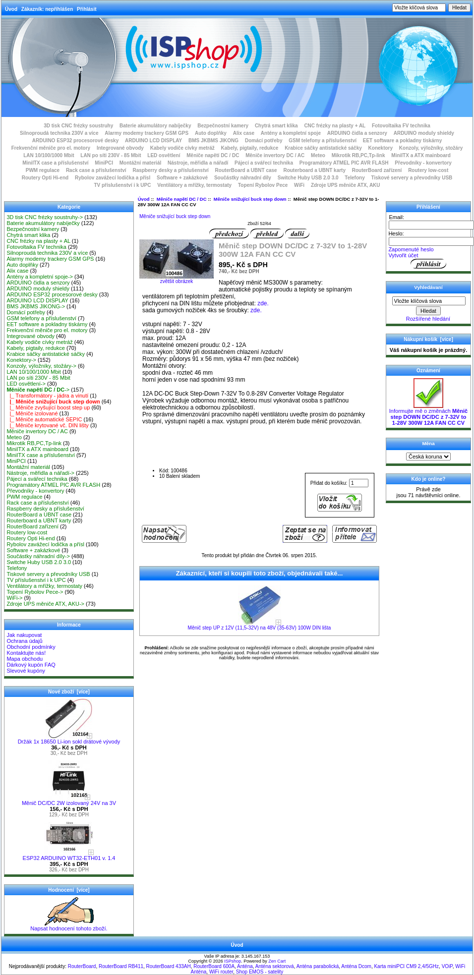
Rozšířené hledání (428, 319)
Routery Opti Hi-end (45, 177)
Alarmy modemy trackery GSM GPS (146, 133)
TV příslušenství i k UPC (122, 185)
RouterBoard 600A (214, 966)
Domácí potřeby (264, 140)
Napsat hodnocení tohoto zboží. (68, 925)
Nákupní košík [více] (428, 339)
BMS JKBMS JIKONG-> (35, 306)
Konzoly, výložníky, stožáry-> (41, 366)
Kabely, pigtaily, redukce (250, 148)
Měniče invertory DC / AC (274, 155)
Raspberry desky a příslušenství (170, 170)
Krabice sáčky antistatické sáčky (323, 148)
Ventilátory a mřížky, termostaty (194, 185)
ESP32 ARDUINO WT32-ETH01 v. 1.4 (69, 855)
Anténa (245, 966)
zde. (263, 303)
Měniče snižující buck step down (250, 199)
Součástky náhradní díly (242, 177)
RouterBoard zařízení (377, 170)
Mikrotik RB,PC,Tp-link (358, 155)
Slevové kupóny (25, 671)
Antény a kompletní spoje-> (39, 277)
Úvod (11, 9)
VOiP (447, 966)
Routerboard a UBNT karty (314, 170)
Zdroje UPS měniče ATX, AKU (345, 185)
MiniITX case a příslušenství (55, 163)
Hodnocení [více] (68, 890)
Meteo (318, 155)
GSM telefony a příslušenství (322, 140)
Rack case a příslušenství (96, 170)
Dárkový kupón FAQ (30, 665)
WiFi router (221, 972)
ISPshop (232, 961)
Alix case (243, 133)
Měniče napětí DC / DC (182, 199)
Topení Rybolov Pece (263, 185)
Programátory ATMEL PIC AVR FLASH (344, 163)
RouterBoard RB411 (121, 966)
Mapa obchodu (24, 659)
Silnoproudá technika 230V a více (59, 133)
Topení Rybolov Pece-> (34, 592)
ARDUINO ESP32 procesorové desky (75, 140)
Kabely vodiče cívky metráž (182, 148)
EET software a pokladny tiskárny (402, 140)
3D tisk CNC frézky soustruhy (78, 125)
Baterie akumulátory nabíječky (155, 125)
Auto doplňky (211, 133)
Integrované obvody (120, 148)
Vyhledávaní (428, 287)
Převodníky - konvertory (423, 163)
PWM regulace (42, 170)
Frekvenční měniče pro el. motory (51, 148)
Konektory (380, 148)
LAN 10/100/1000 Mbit (48, 155)
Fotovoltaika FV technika (401, 125)
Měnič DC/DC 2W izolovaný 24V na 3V (69, 800)
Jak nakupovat (24, 635)
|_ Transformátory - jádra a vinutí (47, 396)
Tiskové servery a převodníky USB (412, 177)
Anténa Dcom (356, 966)
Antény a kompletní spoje (291, 133)
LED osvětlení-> (26, 384)
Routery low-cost (428, 170)
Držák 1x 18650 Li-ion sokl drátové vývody (69, 739)
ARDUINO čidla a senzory (357, 133)
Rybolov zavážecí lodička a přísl (112, 177)
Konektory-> (21, 360)
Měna (428, 443)
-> (37, 390)
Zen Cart (277, 961)
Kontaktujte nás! (26, 653)
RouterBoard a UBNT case (246, 170)
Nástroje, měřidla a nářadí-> (40, 473)
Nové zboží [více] (69, 691)
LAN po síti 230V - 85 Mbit (110, 155)
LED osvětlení (163, 155)
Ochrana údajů (24, 641)
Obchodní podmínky (30, 647)
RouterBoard (82, 966)
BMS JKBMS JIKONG (213, 140)
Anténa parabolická (317, 966)
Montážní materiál (140, 163)
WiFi (299, 185)
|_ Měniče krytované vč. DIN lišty (47, 425)
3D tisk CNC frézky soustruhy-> (44, 217)
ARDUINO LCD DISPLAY (153, 140)
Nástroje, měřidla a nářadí (198, 163)
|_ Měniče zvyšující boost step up (48, 407)
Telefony (354, 177)
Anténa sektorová (274, 966)
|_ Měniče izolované (32, 413)
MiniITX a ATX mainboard (420, 155)
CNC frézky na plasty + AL (334, 125)
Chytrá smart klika (276, 125)
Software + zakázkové (182, 177)
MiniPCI (104, 163)
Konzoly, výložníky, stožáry (431, 148)
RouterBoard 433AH (168, 966)
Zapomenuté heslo (410, 249)
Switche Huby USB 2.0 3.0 (308, 177)
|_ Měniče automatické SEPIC (44, 419)
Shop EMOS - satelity (260, 972)
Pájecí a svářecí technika (264, 163)
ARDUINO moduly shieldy (424, 133)
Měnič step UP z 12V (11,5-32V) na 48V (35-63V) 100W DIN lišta (259, 628)
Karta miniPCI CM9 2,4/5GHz (406, 966)
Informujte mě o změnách (428, 414)
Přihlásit (86, 9)
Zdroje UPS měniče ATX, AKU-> (45, 604)
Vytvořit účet (403, 255)
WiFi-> (14, 598)
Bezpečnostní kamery (222, 125)
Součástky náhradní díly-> (38, 556)
